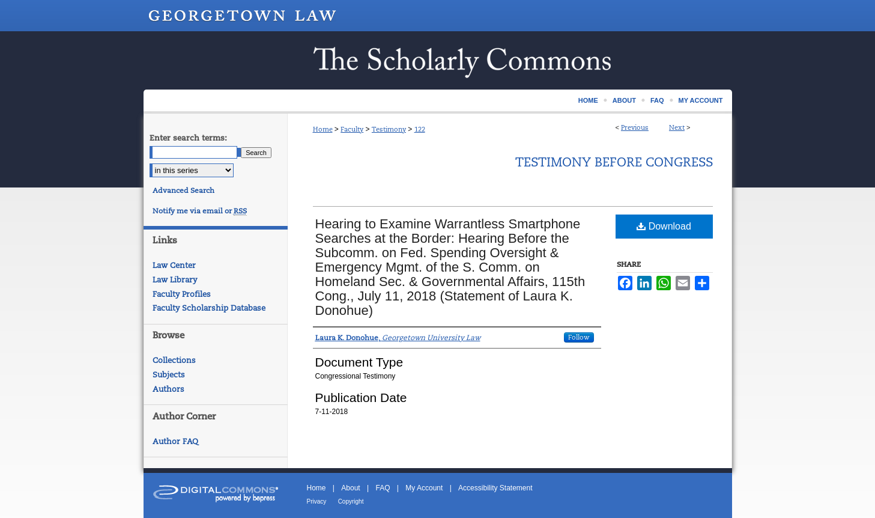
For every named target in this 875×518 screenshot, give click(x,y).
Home (323, 129)
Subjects (169, 374)
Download (664, 226)
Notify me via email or (200, 211)
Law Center (174, 265)
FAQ (382, 488)
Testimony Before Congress (614, 162)
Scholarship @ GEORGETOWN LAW (438, 60)
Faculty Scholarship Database (209, 307)
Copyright (351, 501)
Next (677, 127)
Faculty (352, 129)
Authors (168, 389)
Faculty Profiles (182, 294)
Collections (174, 360)
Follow (579, 337)
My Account (424, 488)
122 (419, 129)
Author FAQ (175, 441)
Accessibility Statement (495, 488)
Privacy (317, 501)
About (350, 488)
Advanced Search (183, 190)
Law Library (175, 279)
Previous (635, 127)
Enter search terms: (188, 138)
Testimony (389, 129)
